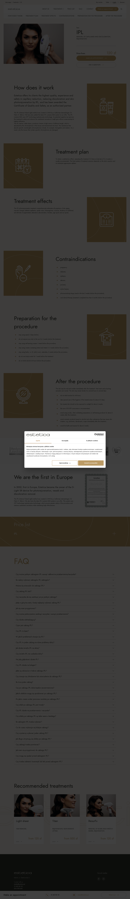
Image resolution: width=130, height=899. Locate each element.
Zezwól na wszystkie (90, 463)
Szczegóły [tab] (65, 440)
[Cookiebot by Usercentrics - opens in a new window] (96, 434)
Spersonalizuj (64, 463)
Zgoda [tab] (38, 440)
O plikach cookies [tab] (92, 440)
